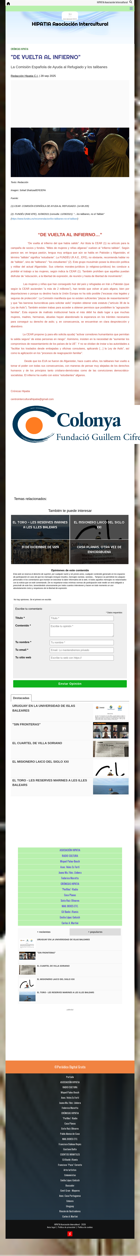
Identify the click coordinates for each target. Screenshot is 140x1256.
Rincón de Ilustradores (70, 1211)
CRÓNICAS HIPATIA (19, 49)
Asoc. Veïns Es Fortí (70, 867)
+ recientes (43, 931)
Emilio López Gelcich (70, 917)
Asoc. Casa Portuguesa (70, 1195)
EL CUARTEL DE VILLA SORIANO (37, 743)
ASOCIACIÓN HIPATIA (70, 850)
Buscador (70, 1185)
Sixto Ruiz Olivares (70, 900)
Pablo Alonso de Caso (70, 1133)
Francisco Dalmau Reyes (70, 1144)
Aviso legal (51, 1227)
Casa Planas (70, 895)
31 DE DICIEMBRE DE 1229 (40, 547)
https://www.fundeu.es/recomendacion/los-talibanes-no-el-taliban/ (45, 218)
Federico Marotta (70, 878)
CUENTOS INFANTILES (70, 1154)
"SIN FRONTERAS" (26, 724)
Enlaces (70, 1201)
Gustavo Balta (70, 1149)
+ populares (95, 931)
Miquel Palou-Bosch (70, 861)
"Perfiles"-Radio (70, 889)
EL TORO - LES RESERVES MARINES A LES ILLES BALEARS (65, 992)
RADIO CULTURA (70, 856)
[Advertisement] (64, 104)
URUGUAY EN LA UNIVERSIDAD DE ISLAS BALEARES (63, 939)
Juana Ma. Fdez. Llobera (70, 872)
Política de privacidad (66, 1227)
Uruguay (70, 1206)
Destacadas (21, 698)
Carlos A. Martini (70, 923)
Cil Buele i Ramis (69, 912)
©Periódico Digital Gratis (70, 1066)
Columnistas (70, 1175)
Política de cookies (85, 1227)
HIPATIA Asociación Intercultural (67, 1224)
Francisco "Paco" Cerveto (70, 1164)
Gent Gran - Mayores (70, 1190)
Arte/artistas (70, 1170)
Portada (70, 1077)
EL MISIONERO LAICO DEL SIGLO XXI (40, 761)
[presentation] (74, 669)
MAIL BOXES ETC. (70, 906)
